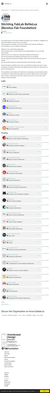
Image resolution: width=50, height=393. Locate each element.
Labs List (6, 352)
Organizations (5, 10)
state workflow (45, 135)
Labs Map (7, 353)
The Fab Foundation (9, 361)
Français (6, 378)
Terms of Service (8, 366)
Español (6, 376)
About (6, 355)
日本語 (6, 385)
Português (7, 384)
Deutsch (6, 373)
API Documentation (9, 357)
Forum (6, 359)
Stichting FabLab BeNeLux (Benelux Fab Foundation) (25, 10)
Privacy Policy (8, 364)
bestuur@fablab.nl (7, 32)
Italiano (6, 380)
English (6, 374)
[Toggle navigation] (47, 4)
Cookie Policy (8, 363)
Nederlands (7, 382)
